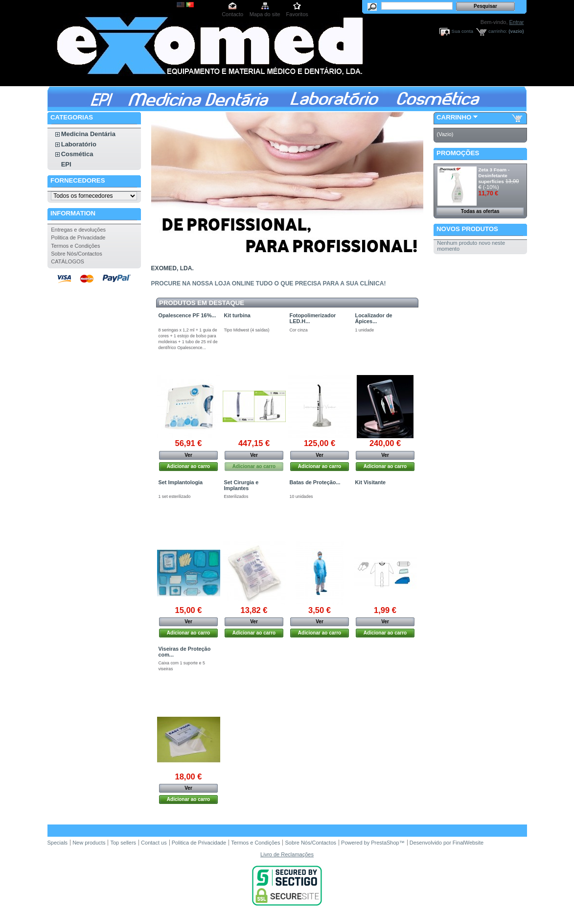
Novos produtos (467, 229)
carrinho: (497, 31)
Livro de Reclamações (287, 854)
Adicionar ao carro (188, 466)
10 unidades (301, 496)
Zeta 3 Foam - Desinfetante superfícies (494, 175)
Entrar (516, 22)
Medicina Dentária (88, 134)
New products (88, 843)
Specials (57, 843)
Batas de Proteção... (315, 482)
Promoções (457, 153)
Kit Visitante (370, 482)
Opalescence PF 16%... (187, 315)
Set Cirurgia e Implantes (241, 485)
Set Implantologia (181, 482)
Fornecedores (77, 180)
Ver (188, 455)
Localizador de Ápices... (373, 318)
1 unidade (364, 330)
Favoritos (297, 14)
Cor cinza (299, 330)
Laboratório (78, 144)
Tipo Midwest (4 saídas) (247, 330)
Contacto (232, 14)
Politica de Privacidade (78, 237)
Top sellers (123, 843)
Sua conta (462, 31)
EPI (66, 164)
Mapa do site (265, 14)
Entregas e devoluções (78, 230)
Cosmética (77, 154)
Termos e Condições (75, 246)
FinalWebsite (468, 843)
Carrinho (453, 117)
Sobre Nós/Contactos (76, 254)
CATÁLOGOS (67, 261)
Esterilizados (236, 496)
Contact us (154, 843)
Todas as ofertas (480, 211)
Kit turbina (237, 315)
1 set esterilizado (175, 496)
